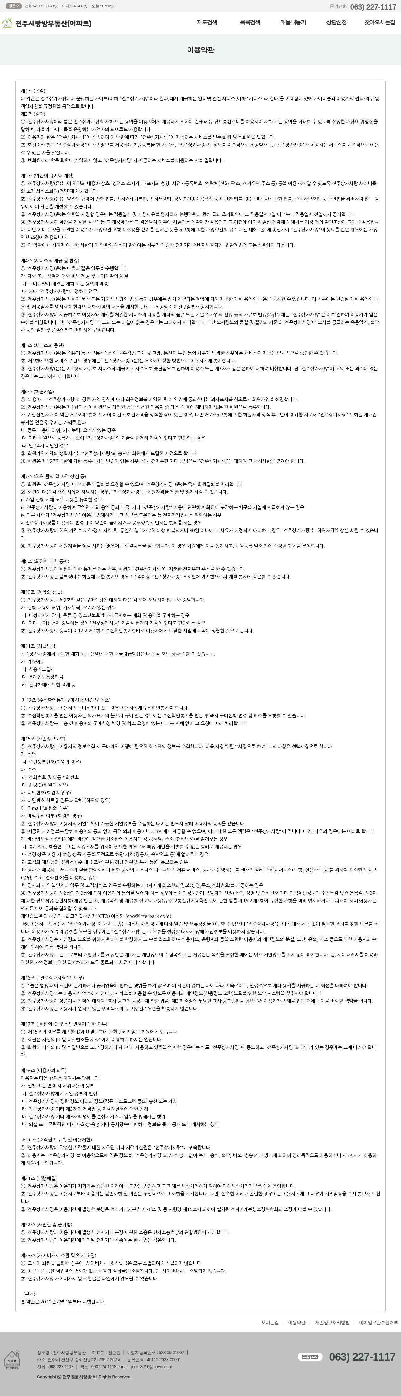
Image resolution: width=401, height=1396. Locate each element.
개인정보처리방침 (332, 1322)
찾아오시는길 (379, 22)
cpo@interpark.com (148, 916)
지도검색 (206, 22)
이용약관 (296, 1322)
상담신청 (336, 22)
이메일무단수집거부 (378, 1322)
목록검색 (250, 22)
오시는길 (270, 1322)
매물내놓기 (293, 22)
